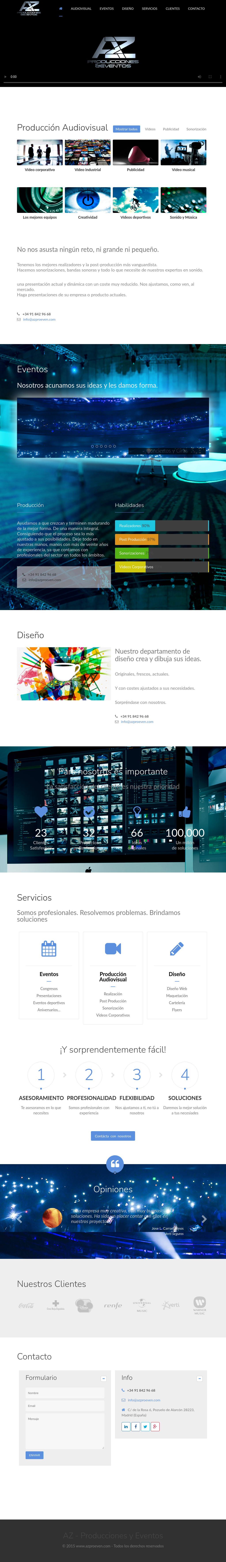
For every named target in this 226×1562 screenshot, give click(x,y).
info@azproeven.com (39, 319)
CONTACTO (196, 8)
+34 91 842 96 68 (37, 314)
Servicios (34, 898)
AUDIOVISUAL (81, 8)
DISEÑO (128, 8)
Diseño (30, 635)
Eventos (32, 369)
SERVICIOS (149, 8)
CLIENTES (173, 8)
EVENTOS (107, 8)
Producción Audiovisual (62, 128)
